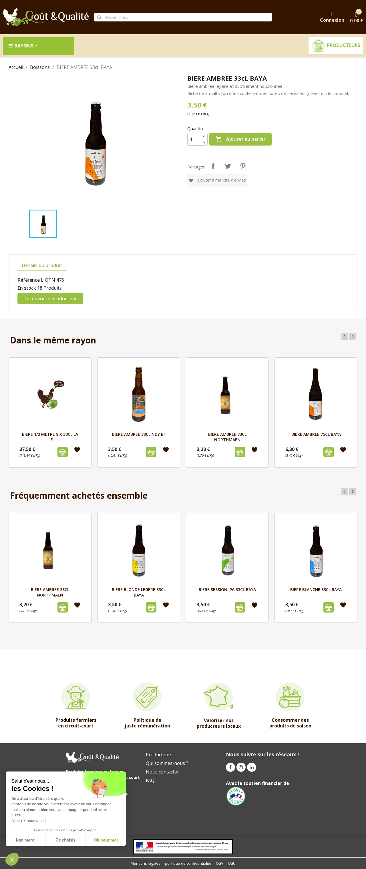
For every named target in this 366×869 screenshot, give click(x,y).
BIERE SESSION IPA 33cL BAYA (227, 589)
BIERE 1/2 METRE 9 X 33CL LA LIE (50, 436)
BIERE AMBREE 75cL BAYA (316, 434)
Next (352, 336)
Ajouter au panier (240, 139)
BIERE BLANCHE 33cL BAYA (316, 589)
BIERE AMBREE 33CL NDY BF (139, 434)
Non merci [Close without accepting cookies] (25, 840)
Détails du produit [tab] (42, 265)
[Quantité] (194, 139)
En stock (26, 288)
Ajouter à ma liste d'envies (217, 180)
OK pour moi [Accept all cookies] (106, 840)
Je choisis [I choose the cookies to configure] (65, 840)
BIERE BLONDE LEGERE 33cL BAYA (139, 592)
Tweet (228, 166)
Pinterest (242, 166)
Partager (213, 166)
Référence (28, 280)
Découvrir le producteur (50, 298)
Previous (344, 336)
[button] (12, 859)
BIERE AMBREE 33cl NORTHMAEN (227, 436)
